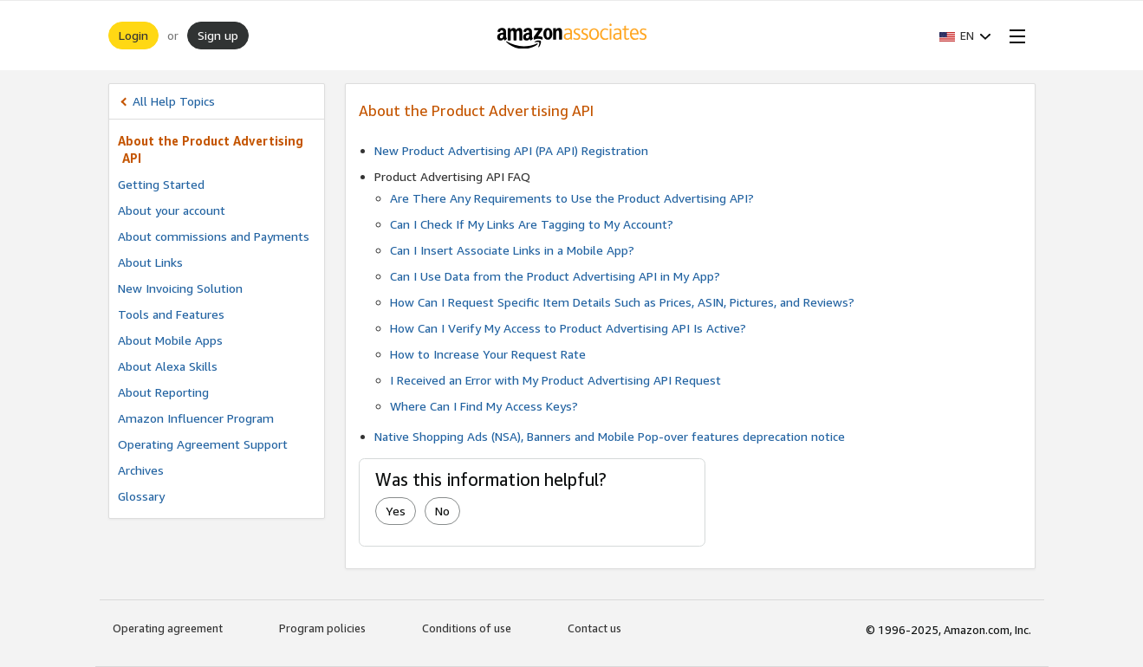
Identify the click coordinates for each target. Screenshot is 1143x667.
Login (133, 35)
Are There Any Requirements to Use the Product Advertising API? (572, 198)
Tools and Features (171, 314)
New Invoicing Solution (180, 288)
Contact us (594, 628)
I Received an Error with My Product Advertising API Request (555, 379)
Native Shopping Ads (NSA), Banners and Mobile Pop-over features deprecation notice (609, 436)
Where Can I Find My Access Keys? (484, 405)
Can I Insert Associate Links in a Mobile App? (512, 250)
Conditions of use (466, 628)
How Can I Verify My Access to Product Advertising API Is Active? (568, 328)
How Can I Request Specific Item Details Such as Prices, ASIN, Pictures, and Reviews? (622, 302)
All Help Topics (174, 101)
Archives (141, 470)
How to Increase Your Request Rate (488, 353)
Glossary (141, 496)
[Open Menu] (1014, 36)
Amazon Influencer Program (196, 418)
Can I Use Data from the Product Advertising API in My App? (555, 276)
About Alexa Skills (168, 366)
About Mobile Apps (170, 340)
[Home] (571, 36)
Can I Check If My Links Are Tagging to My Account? (531, 224)
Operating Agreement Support (203, 444)
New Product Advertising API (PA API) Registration (511, 150)
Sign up (218, 35)
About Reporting (163, 392)
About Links (150, 262)
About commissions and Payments (213, 236)
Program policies (322, 628)
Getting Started (161, 184)
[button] (965, 35)
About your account (171, 210)
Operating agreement (168, 628)
